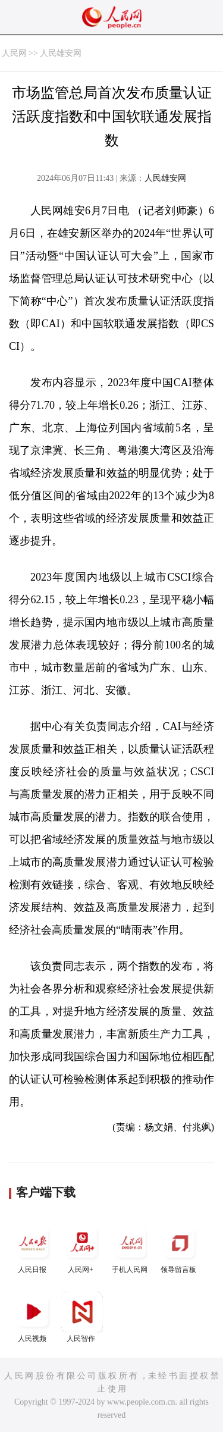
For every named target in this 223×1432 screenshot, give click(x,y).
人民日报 (33, 1248)
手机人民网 (131, 1248)
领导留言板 (179, 1248)
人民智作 (82, 1317)
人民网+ (82, 1248)
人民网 (14, 53)
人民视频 (33, 1317)
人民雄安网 (60, 53)
